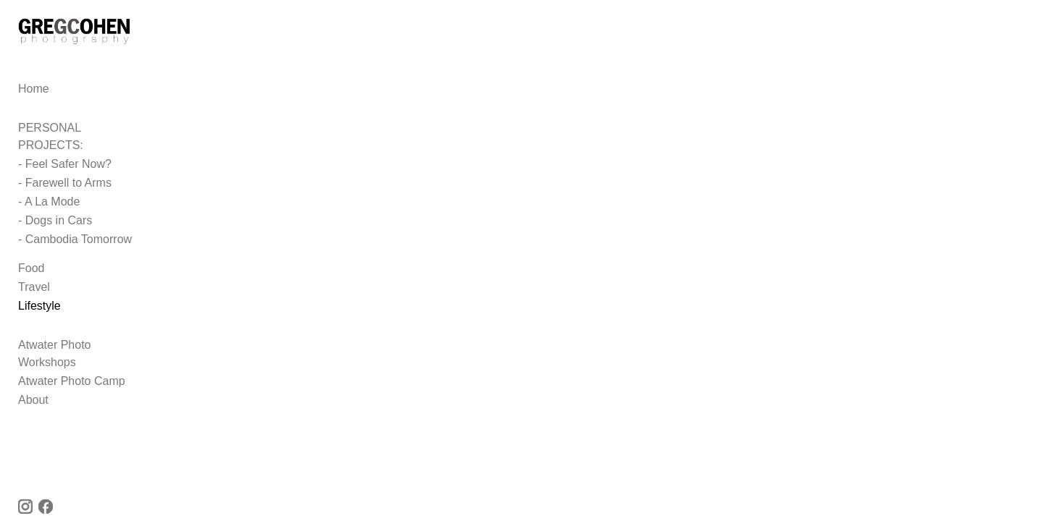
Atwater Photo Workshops (85, 342)
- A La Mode (49, 199)
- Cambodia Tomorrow (75, 237)
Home (33, 104)
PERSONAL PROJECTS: (83, 143)
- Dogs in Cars (55, 218)
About (33, 380)
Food (31, 266)
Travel (34, 285)
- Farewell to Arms (65, 180)
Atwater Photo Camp (71, 361)
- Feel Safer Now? (65, 162)
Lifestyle (39, 303)
